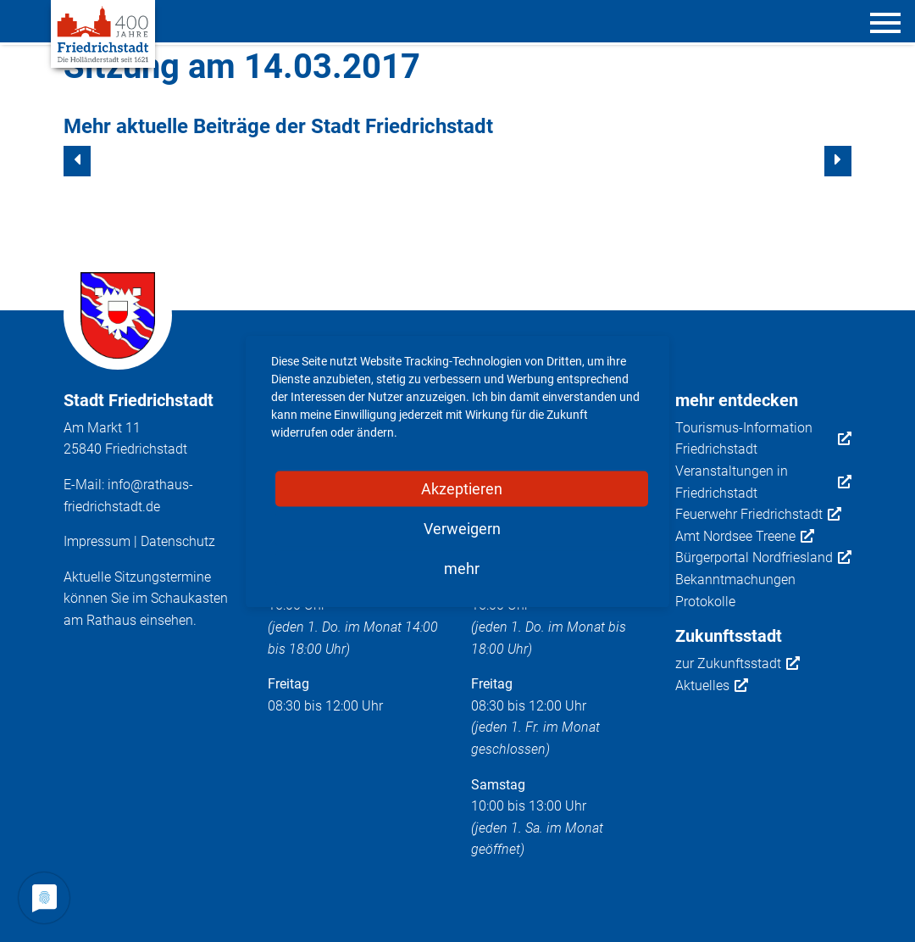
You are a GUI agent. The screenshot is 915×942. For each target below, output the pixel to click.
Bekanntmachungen (735, 579)
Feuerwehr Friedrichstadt (758, 515)
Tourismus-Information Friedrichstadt (763, 439)
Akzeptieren (461, 488)
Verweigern (462, 528)
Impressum (97, 541)
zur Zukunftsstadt (737, 664)
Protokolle (705, 602)
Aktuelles (711, 686)
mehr (462, 568)
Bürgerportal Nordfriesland (763, 558)
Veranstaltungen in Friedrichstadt (763, 482)
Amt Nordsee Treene (744, 537)
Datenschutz (178, 541)
